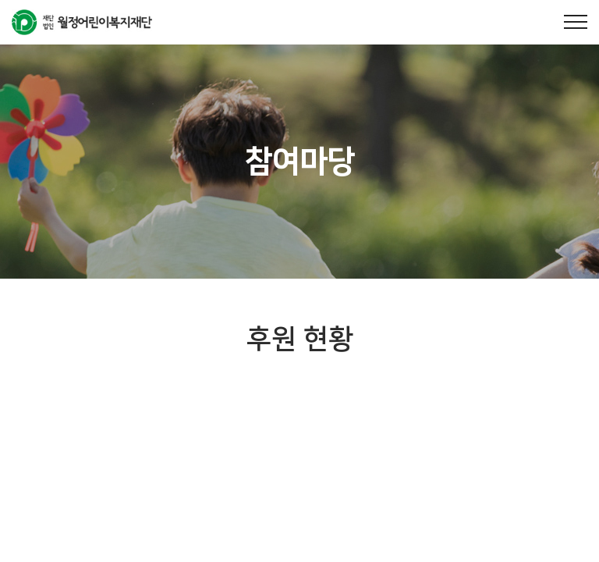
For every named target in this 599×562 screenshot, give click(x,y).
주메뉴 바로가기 (0, 0)
